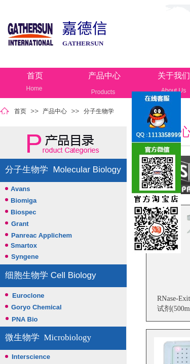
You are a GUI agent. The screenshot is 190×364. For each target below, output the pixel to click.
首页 (35, 75)
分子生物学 (99, 111)
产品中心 (104, 75)
